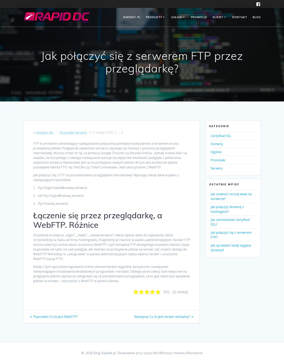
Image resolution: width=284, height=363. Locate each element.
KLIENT (218, 17)
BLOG (257, 17)
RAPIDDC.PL (132, 17)
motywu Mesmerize (188, 353)
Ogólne (216, 152)
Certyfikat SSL (221, 136)
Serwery (81, 132)
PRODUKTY (154, 17)
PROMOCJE (199, 17)
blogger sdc (44, 132)
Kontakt (239, 17)
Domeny (217, 144)
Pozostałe (67, 132)
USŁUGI (176, 17)
